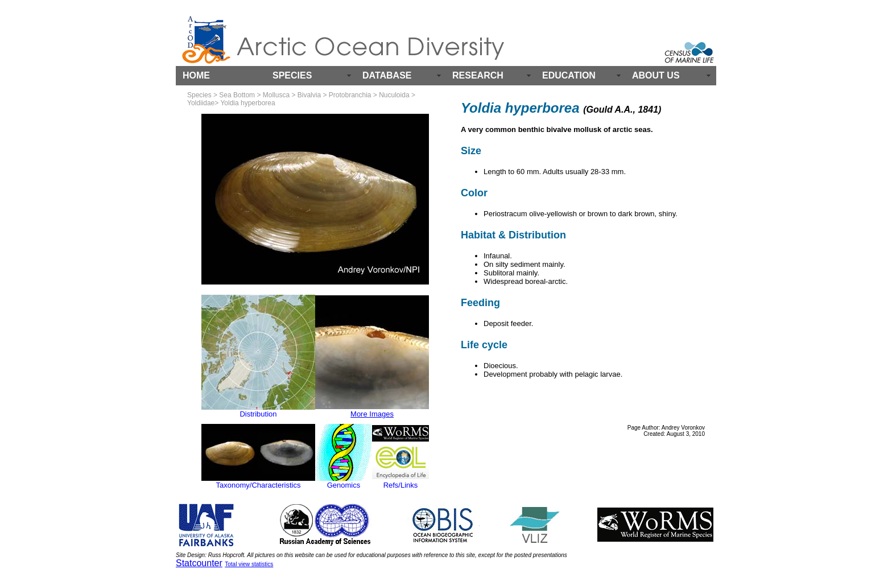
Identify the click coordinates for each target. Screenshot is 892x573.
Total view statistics (249, 564)
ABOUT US (656, 75)
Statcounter (199, 563)
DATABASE (387, 75)
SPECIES (292, 75)
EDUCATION (569, 75)
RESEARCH (477, 75)
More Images (372, 414)
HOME (196, 75)
